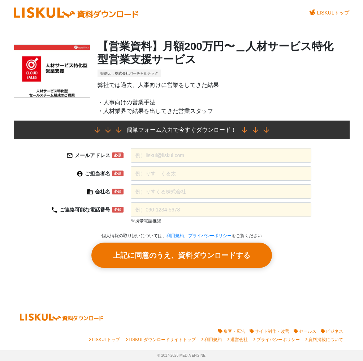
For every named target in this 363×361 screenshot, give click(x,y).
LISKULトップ (329, 12)
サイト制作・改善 (272, 331)
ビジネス (334, 331)
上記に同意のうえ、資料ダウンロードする (181, 255)
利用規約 (175, 235)
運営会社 (239, 339)
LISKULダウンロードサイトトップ (162, 339)
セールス (307, 331)
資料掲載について (325, 339)
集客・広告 (234, 331)
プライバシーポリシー (210, 235)
